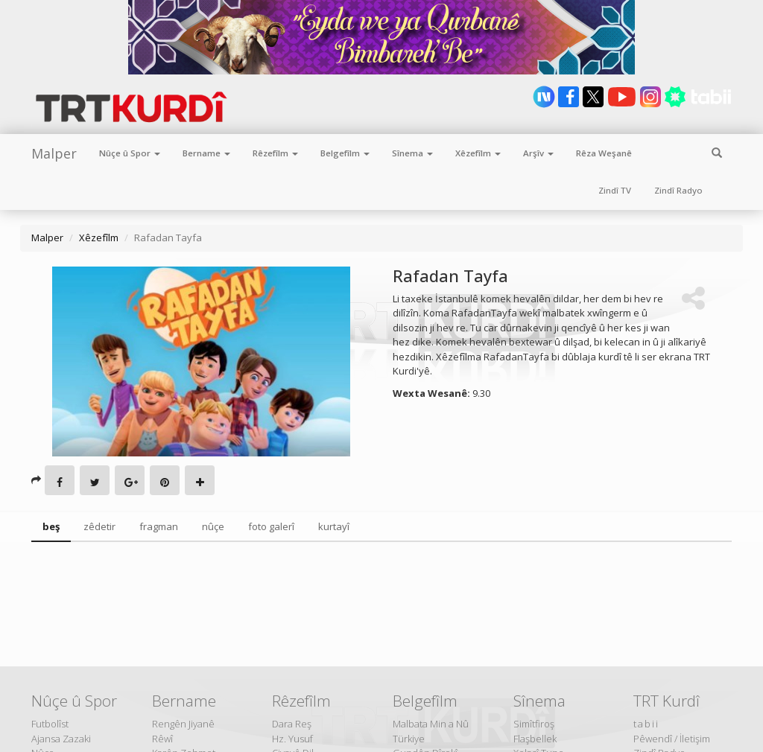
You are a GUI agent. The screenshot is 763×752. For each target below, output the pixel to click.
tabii (646, 723)
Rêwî (162, 738)
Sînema (412, 153)
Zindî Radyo (678, 190)
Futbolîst (50, 723)
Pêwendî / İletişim (671, 738)
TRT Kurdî (666, 700)
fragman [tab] (158, 526)
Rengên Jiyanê (183, 723)
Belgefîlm (345, 153)
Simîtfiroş (533, 723)
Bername (206, 153)
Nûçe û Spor (129, 153)
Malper (54, 153)
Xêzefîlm (478, 153)
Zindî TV (614, 190)
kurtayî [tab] (333, 526)
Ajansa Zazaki (61, 738)
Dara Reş (291, 723)
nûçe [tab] (213, 526)
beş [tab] (51, 526)
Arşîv (538, 153)
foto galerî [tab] (271, 526)
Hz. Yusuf (292, 738)
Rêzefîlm (275, 153)
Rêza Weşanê (604, 153)
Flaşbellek (535, 738)
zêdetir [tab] (99, 526)
